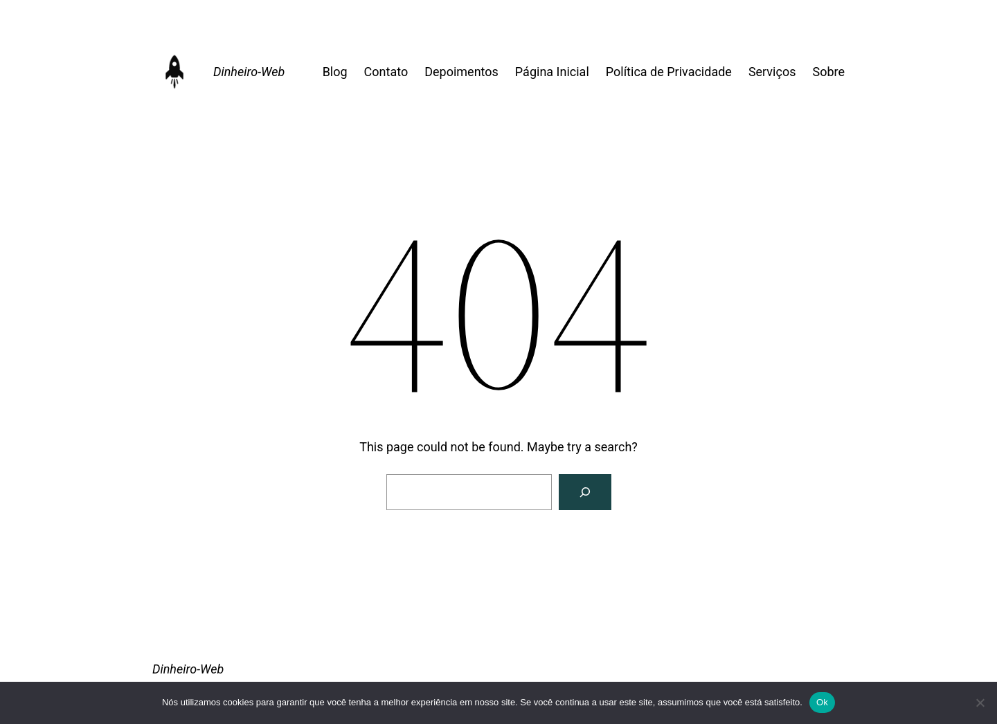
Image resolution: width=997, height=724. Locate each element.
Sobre (828, 71)
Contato (386, 71)
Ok (822, 702)
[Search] (585, 492)
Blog (335, 71)
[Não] (980, 702)
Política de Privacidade (669, 71)
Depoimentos (461, 71)
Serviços (772, 71)
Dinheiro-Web (249, 71)
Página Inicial (552, 71)
